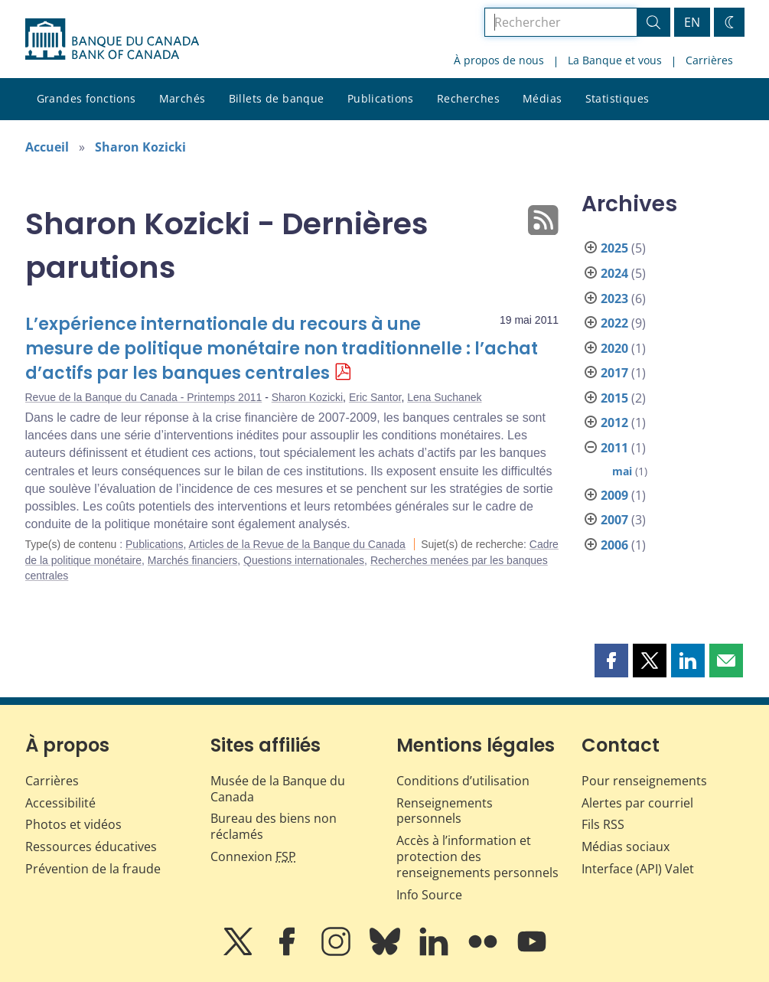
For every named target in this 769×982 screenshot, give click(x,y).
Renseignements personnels (444, 810)
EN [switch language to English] (692, 22)
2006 (614, 545)
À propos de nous (499, 60)
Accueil (47, 147)
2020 (614, 348)
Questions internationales (303, 560)
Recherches (468, 98)
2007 (614, 519)
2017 (614, 372)
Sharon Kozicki (140, 147)
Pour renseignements (644, 780)
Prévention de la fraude (93, 868)
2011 (614, 447)
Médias (542, 98)
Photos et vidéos (73, 824)
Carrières (709, 60)
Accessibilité (60, 802)
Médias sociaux (626, 846)
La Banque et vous (615, 60)
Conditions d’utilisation (463, 780)
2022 (614, 323)
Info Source (429, 894)
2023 (614, 298)
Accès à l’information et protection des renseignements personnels (477, 856)
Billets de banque (276, 98)
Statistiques (617, 98)
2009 (614, 495)
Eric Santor (375, 397)
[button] (611, 660)
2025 (614, 248)
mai (622, 471)
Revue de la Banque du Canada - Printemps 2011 (143, 397)
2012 (614, 422)
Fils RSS (603, 824)
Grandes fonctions (86, 98)
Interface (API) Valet (638, 868)
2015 (614, 398)
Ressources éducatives (91, 846)
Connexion (253, 856)
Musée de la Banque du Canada (277, 788)
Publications (380, 98)
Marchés (182, 98)
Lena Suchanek (444, 397)
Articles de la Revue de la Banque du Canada (297, 544)
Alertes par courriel (637, 802)
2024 (614, 273)
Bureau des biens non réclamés (273, 826)
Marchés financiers (193, 560)
